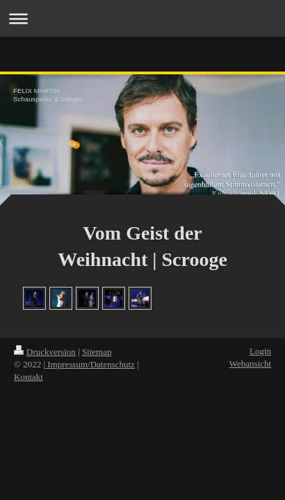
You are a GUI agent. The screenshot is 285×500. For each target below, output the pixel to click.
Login (260, 351)
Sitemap (97, 352)
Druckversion (45, 352)
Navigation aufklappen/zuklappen (142, 18)
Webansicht (250, 363)
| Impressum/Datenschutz (89, 364)
